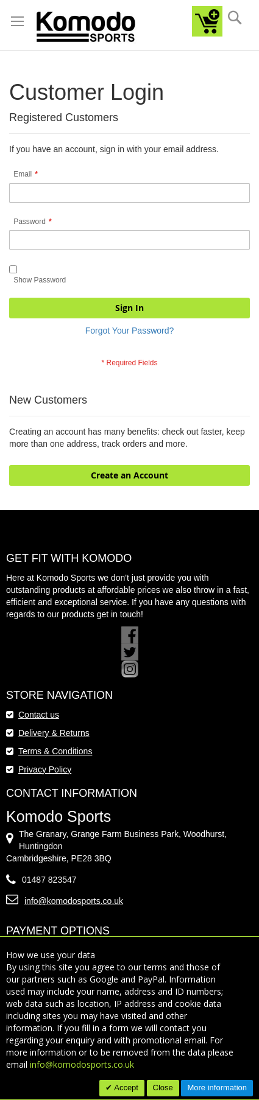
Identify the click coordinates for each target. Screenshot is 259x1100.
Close (163, 1087)
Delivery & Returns (54, 733)
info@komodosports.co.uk (73, 901)
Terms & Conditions (55, 751)
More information (217, 1087)
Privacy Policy (44, 769)
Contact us (38, 715)
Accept (125, 1087)
